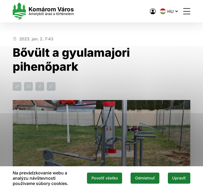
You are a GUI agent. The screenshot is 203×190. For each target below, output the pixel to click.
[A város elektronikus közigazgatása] (153, 11)
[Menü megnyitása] (186, 11)
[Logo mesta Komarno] (43, 11)
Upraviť (179, 178)
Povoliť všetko (104, 178)
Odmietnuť (145, 178)
